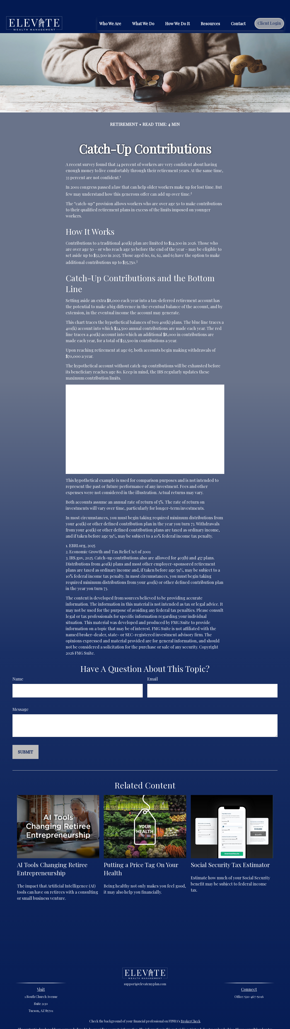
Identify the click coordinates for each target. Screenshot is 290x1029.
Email (152, 665)
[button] (110, 10)
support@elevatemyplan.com (145, 970)
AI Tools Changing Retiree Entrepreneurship (52, 855)
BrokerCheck (190, 1007)
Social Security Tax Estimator (230, 851)
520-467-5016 (254, 983)
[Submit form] (25, 738)
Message (20, 695)
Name (17, 665)
